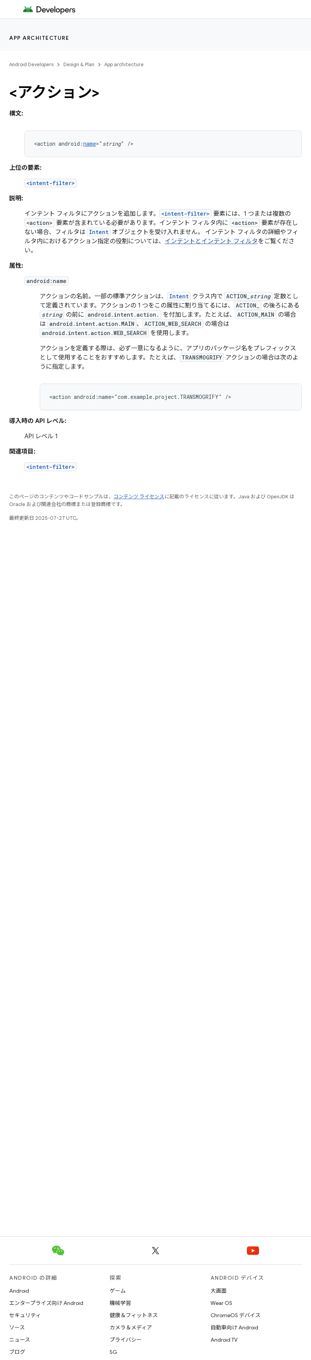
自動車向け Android (234, 1327)
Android (19, 1290)
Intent (99, 232)
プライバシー (126, 1339)
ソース (17, 1327)
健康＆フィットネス (134, 1315)
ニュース (19, 1339)
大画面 (219, 1290)
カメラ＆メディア (131, 1327)
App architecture (39, 37)
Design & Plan (78, 64)
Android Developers (31, 64)
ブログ (17, 1352)
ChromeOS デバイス (236, 1315)
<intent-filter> (50, 183)
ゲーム (118, 1290)
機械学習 (120, 1303)
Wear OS (221, 1303)
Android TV (224, 1339)
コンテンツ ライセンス (138, 496)
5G (113, 1352)
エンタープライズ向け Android (46, 1303)
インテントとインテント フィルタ (211, 241)
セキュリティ (25, 1315)
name (89, 143)
